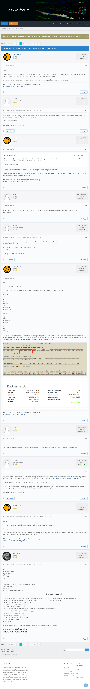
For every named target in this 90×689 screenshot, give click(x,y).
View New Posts (5, 29)
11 (30, 43)
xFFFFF (15, 99)
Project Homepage (67, 668)
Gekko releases (69, 675)
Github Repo (68, 671)
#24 (86, 205)
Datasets (21, 125)
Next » (34, 43)
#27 (86, 438)
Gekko (14, 36)
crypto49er (17, 54)
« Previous (10, 43)
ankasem (16, 553)
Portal (48, 24)
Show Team (79, 677)
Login (4, 24)
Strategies (14, 125)
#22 (86, 110)
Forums (55, 24)
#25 (86, 237)
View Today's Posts (17, 29)
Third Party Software (24, 36)
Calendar (80, 24)
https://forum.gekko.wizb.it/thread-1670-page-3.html (63, 478)
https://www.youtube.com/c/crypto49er (15, 86)
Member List (70, 24)
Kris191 (15, 194)
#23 (86, 149)
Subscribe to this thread (8, 649)
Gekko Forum (6, 36)
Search (62, 24)
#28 (86, 472)
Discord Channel (69, 673)
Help (87, 24)
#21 (86, 65)
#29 (86, 516)
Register (13, 24)
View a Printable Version (8, 651)
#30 (86, 564)
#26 (86, 278)
